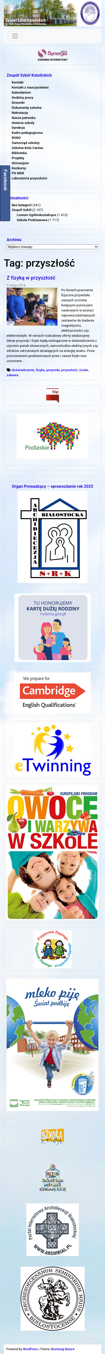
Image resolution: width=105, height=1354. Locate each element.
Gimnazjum (20, 163)
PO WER (18, 173)
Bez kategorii (22, 205)
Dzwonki (18, 102)
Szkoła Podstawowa (32, 220)
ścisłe (83, 370)
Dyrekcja (18, 128)
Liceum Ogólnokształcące (36, 215)
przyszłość (69, 370)
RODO (16, 138)
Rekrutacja (20, 113)
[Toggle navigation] (15, 36)
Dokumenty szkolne (27, 108)
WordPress (30, 1349)
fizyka (40, 370)
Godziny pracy (22, 97)
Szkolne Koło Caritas (27, 148)
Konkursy (19, 168)
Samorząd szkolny (26, 143)
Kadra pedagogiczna (27, 133)
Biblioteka (19, 153)
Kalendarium (21, 92)
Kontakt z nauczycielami (30, 87)
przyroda (52, 370)
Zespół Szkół (22, 210)
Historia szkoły (23, 123)
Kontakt (17, 82)
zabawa (12, 375)
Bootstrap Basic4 (62, 1349)
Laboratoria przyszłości (29, 178)
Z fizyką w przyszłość (31, 278)
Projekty (18, 158)
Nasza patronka (24, 118)
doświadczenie (23, 370)
